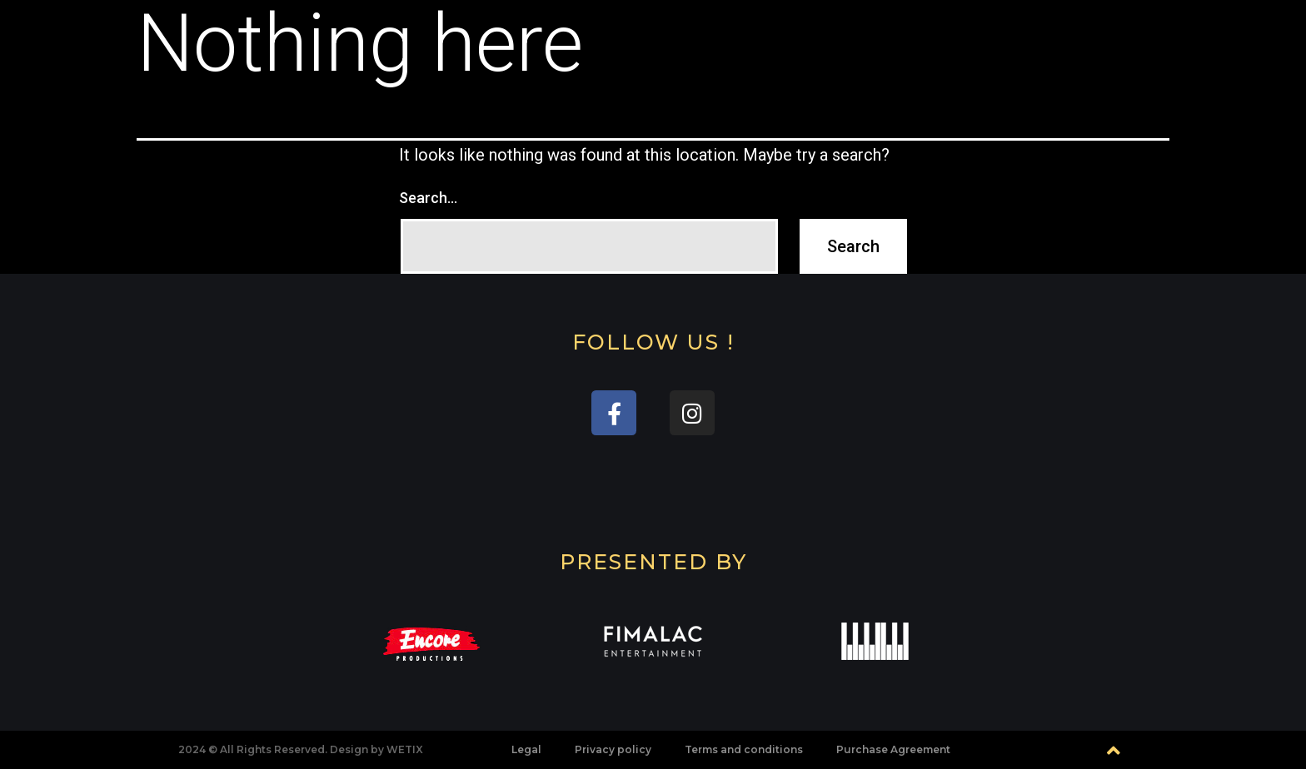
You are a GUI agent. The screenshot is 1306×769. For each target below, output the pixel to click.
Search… (428, 197)
